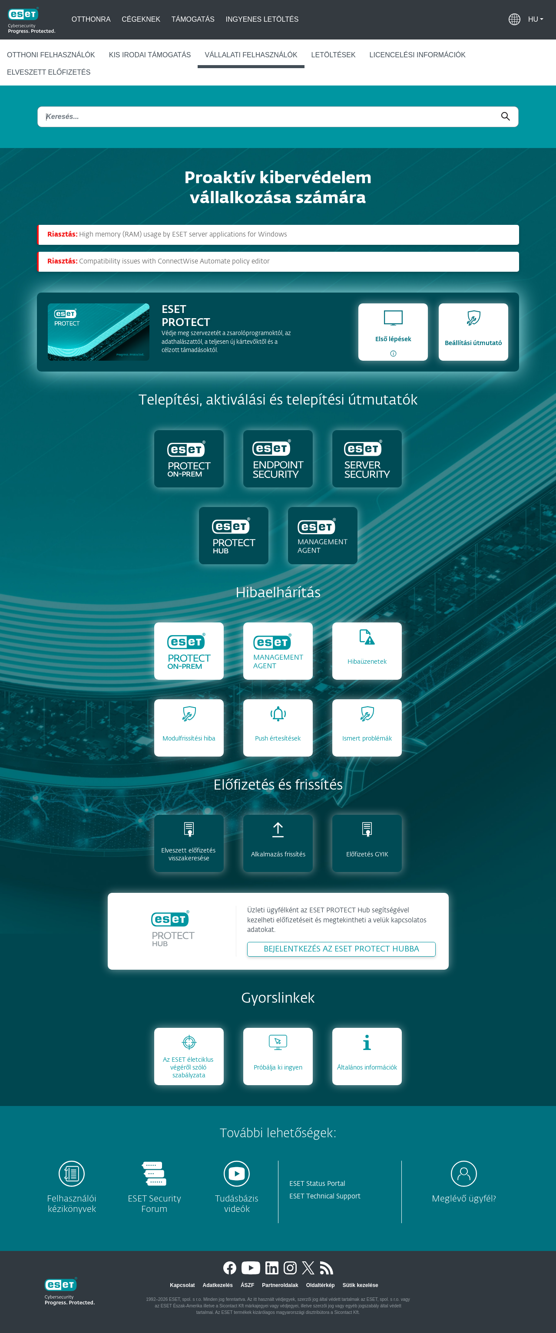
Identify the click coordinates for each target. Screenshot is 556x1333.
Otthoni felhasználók (51, 55)
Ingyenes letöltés (262, 19)
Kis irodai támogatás (150, 55)
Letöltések (333, 55)
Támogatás (193, 19)
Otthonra (91, 19)
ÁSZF (247, 1285)
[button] (536, 19)
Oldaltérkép (320, 1285)
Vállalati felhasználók (251, 55)
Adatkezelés (218, 1285)
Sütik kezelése (360, 1285)
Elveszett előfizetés (48, 72)
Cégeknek (141, 19)
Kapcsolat (182, 1285)
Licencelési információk (418, 55)
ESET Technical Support (325, 1196)
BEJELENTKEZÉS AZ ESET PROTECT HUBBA (341, 949)
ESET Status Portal (317, 1184)
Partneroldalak (280, 1285)
